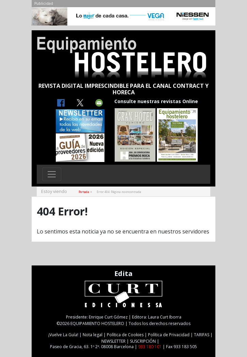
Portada (84, 192)
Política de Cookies (125, 335)
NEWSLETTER (113, 341)
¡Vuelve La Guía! (63, 335)
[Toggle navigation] (51, 174)
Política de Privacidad (169, 335)
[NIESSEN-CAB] (123, 18)
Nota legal (92, 335)
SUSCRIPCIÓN (143, 341)
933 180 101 (150, 347)
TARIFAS (201, 335)
